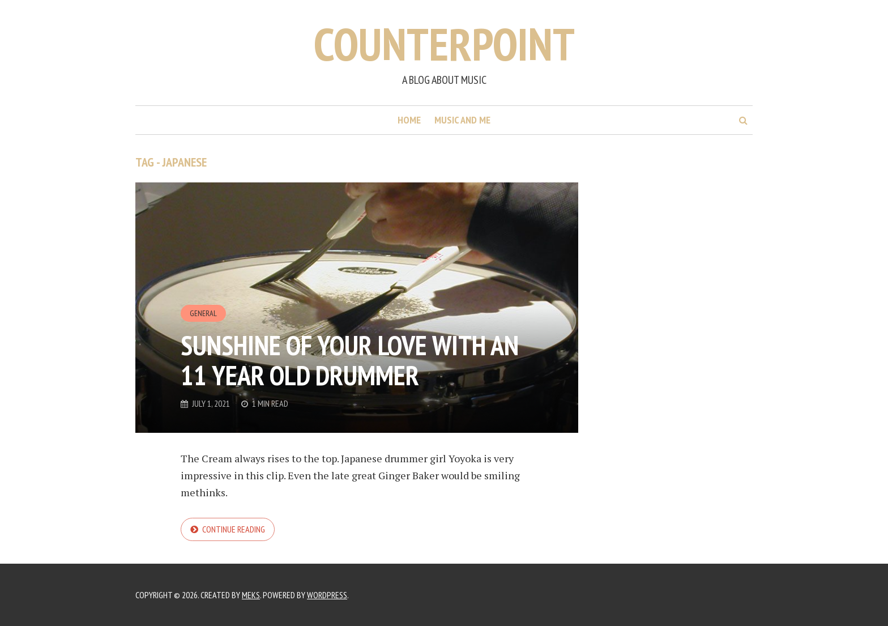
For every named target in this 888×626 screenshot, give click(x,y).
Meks (251, 595)
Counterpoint (444, 44)
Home (409, 119)
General (203, 313)
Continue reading (233, 529)
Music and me (462, 119)
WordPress (327, 595)
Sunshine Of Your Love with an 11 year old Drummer (350, 360)
